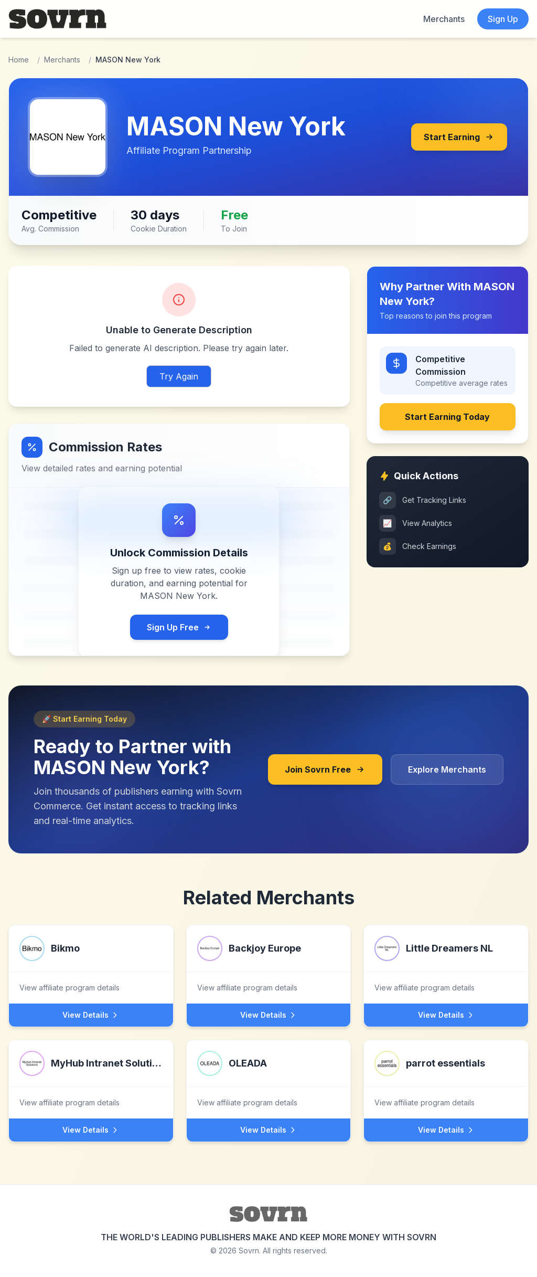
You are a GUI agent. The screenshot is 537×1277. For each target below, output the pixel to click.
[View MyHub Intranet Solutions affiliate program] (91, 1079)
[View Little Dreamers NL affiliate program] (446, 964)
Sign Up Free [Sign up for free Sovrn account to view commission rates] (179, 627)
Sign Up (503, 19)
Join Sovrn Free (325, 769)
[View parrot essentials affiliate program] (446, 1079)
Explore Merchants (447, 769)
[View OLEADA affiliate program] (269, 1079)
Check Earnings (417, 546)
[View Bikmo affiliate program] (91, 964)
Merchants (444, 19)
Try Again (178, 376)
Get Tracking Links (422, 500)
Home (18, 59)
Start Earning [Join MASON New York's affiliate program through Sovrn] (459, 137)
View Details (90, 1014)
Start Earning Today (447, 416)
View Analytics (415, 523)
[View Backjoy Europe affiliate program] (269, 964)
